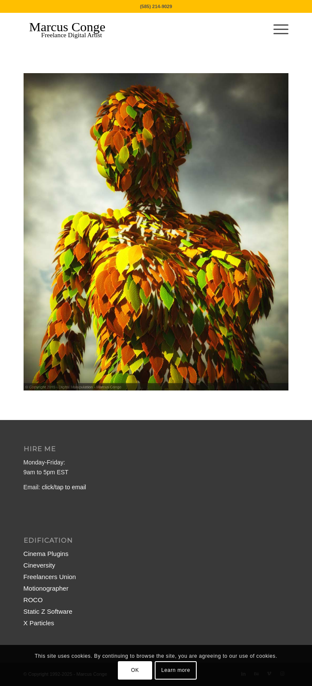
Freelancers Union (50, 576)
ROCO (33, 599)
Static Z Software (48, 611)
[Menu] (276, 29)
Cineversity (39, 565)
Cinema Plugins (46, 553)
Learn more (175, 670)
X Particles (39, 623)
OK (135, 670)
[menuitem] (276, 29)
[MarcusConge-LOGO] (130, 29)
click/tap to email (64, 487)
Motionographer (46, 588)
